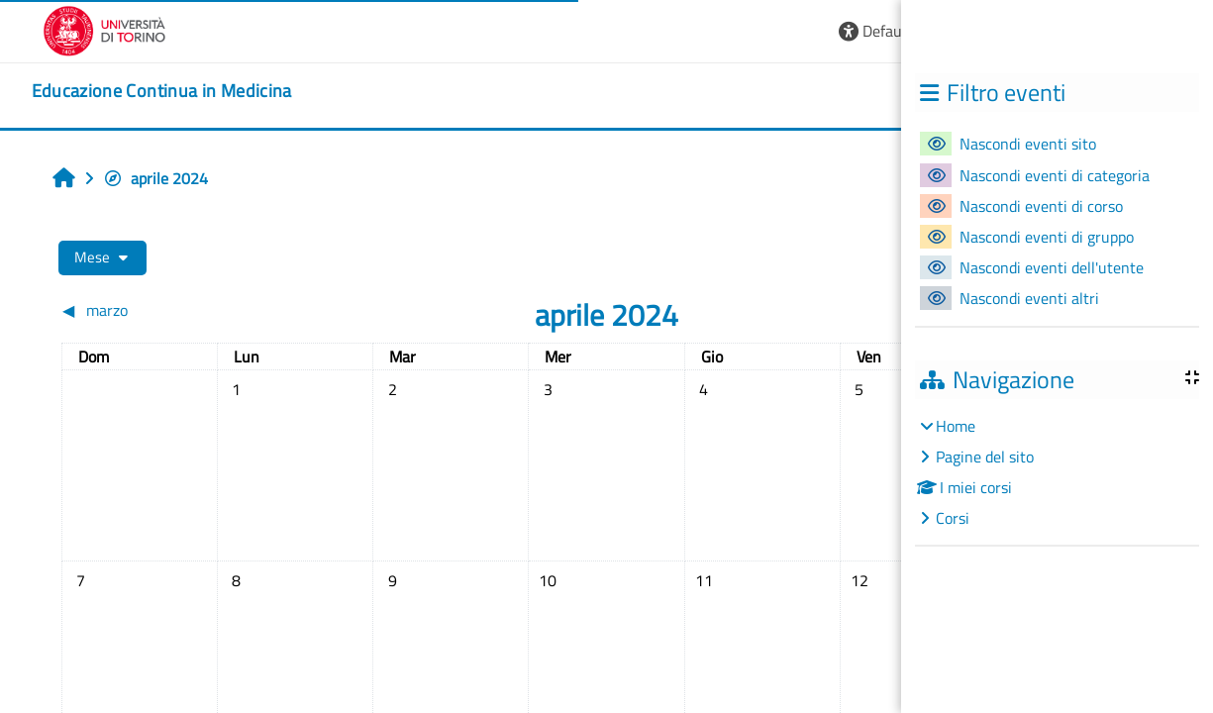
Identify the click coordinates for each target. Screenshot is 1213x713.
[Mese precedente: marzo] (197, 310)
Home (955, 426)
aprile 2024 (155, 178)
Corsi (952, 518)
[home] (162, 91)
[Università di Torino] (104, 29)
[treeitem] (1056, 472)
